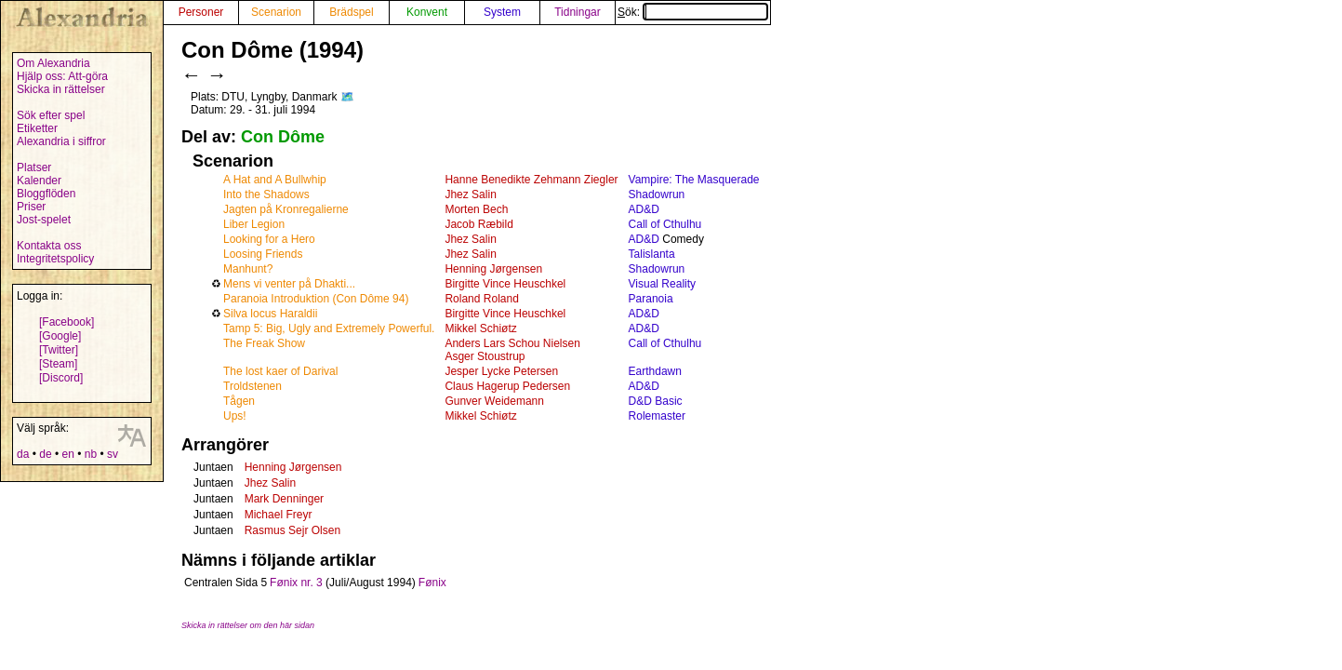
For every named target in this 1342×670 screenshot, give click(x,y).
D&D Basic (656, 401)
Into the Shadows (266, 194)
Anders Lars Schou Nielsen (512, 343)
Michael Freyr (278, 514)
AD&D (644, 209)
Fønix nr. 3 (296, 582)
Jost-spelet (44, 219)
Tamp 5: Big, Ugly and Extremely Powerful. (328, 328)
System (502, 12)
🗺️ (347, 96)
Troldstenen (252, 386)
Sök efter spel (51, 115)
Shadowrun (657, 194)
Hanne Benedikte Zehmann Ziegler (531, 179)
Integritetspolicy (55, 258)
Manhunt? (247, 268)
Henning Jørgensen (493, 268)
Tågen (239, 401)
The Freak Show (264, 343)
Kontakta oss (49, 245)
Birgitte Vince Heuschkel (505, 283)
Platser (34, 167)
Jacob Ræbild (478, 224)
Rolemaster (657, 415)
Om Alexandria (53, 63)
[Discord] (61, 377)
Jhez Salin (470, 194)
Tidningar (577, 12)
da (23, 454)
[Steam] (58, 363)
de (45, 454)
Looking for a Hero (269, 239)
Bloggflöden (46, 193)
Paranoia (651, 298)
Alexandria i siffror (61, 141)
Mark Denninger (284, 498)
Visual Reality (662, 283)
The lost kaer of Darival (280, 371)
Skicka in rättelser (61, 89)
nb (91, 454)
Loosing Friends (262, 254)
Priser (31, 206)
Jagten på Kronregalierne (286, 209)
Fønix (432, 582)
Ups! (234, 415)
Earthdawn (655, 371)
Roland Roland (481, 298)
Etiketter (37, 128)
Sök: (693, 12)
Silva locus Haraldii (270, 313)
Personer (201, 12)
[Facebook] (66, 321)
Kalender (39, 180)
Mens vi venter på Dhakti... (289, 283)
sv (112, 454)
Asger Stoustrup (485, 356)
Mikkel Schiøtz (480, 328)
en (67, 454)
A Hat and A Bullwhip (274, 179)
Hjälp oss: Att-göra (62, 76)
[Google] (60, 335)
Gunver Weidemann (494, 401)
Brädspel (351, 12)
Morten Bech (476, 209)
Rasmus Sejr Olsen (292, 530)
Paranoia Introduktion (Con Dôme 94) (315, 298)
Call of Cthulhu (665, 224)
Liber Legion (254, 224)
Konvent (426, 12)
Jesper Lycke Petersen (501, 371)
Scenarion (276, 12)
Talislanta (652, 254)
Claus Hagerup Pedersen (507, 386)
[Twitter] (58, 349)
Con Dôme (283, 136)
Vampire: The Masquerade (694, 179)
